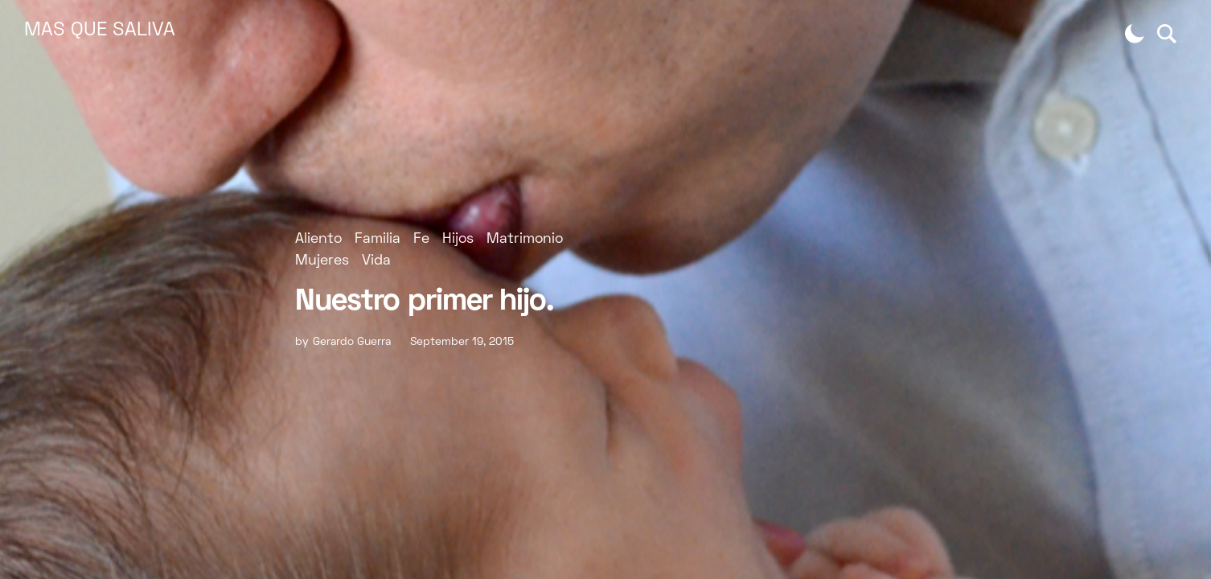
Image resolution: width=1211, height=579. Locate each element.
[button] (1135, 34)
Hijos (458, 239)
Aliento (318, 239)
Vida (376, 261)
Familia (377, 239)
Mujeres (322, 261)
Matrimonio (524, 239)
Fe (421, 239)
